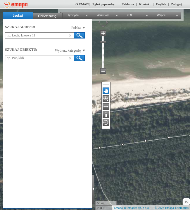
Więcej (162, 15)
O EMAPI (82, 4)
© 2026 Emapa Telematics (172, 207)
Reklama (128, 4)
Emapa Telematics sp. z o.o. (132, 207)
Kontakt (145, 4)
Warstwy (102, 15)
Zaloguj (176, 4)
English (161, 4)
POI (129, 15)
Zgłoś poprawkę (103, 4)
